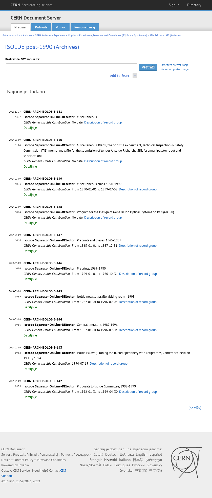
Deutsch (111, 454)
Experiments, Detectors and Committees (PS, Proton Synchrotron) (113, 35)
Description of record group (103, 122)
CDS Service (21, 470)
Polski (107, 465)
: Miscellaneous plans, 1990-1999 (72, 184)
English (141, 454)
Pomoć (61, 27)
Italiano (125, 459)
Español (156, 454)
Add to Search (121, 75)
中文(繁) (155, 470)
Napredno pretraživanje (175, 69)
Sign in (174, 5)
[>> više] (194, 407)
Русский (138, 465)
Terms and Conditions (51, 460)
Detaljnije (30, 128)
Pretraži (20, 27)
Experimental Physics (65, 35)
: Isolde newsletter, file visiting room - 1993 (79, 296)
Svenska (126, 470)
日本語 (138, 459)
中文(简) (141, 470)
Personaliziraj (84, 27)
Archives (27, 35)
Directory (194, 5)
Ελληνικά (127, 454)
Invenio (23, 465)
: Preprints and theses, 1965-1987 (72, 240)
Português (122, 465)
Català (98, 454)
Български (84, 454)
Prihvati (41, 27)
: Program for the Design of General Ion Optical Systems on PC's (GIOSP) (99, 212)
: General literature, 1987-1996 (71, 325)
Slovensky (154, 465)
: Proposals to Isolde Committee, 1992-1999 (80, 386)
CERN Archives (43, 35)
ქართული (153, 459)
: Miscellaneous (60, 117)
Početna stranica (11, 35)
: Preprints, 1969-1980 (65, 268)
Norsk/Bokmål (90, 465)
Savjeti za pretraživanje (174, 65)
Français (96, 459)
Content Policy (23, 460)
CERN (32, 5)
